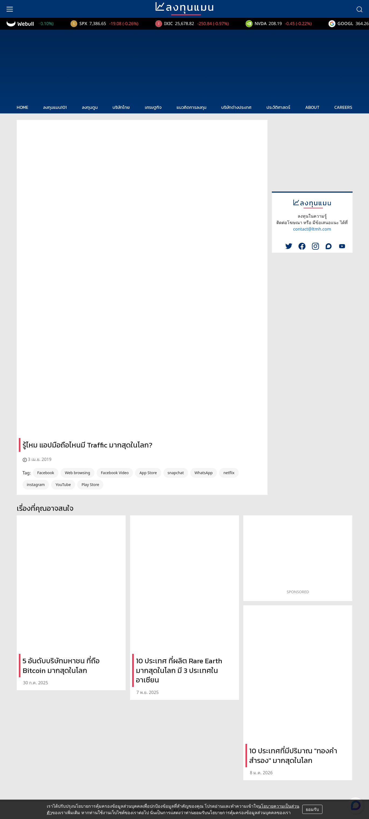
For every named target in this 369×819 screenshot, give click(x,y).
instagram (36, 484)
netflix (228, 472)
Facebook (45, 472)
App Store (148, 472)
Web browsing (77, 472)
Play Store (90, 484)
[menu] (9, 9)
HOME (22, 107)
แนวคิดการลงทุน (191, 107)
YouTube (63, 484)
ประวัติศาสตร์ (278, 107)
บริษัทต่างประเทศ (236, 107)
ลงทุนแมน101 (55, 107)
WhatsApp (204, 472)
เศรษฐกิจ (153, 107)
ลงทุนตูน (90, 107)
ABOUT (312, 107)
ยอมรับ (312, 809)
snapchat (176, 472)
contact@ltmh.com (312, 229)
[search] (359, 9)
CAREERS (343, 107)
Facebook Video (115, 472)
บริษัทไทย (121, 107)
